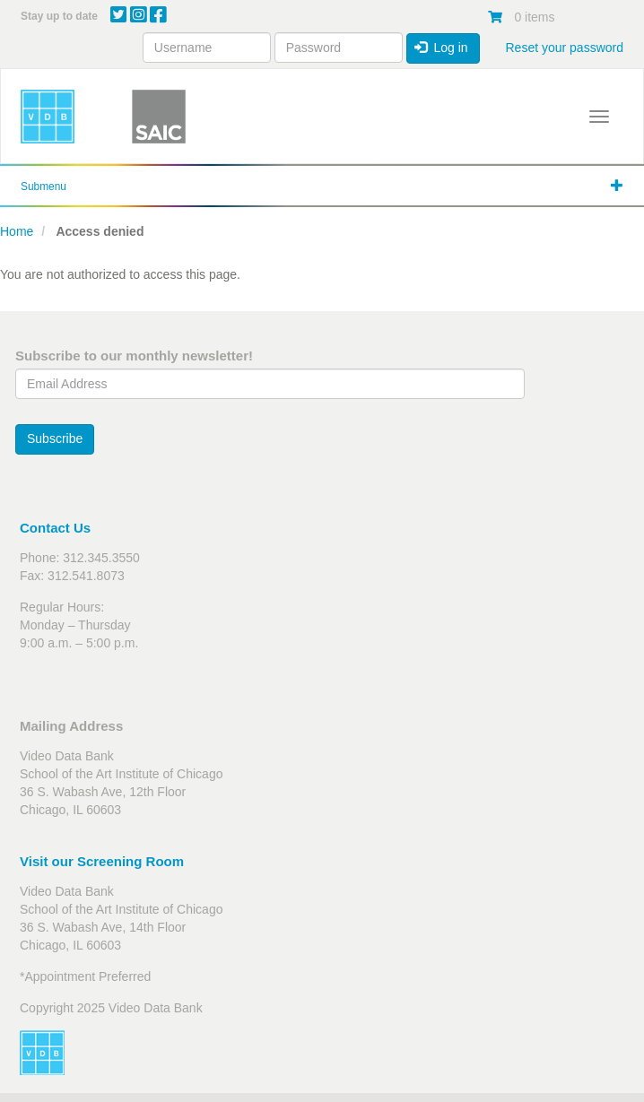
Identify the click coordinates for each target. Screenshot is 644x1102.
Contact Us (55, 527)
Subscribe (55, 438)
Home (16, 231)
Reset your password (564, 47)
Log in (441, 47)
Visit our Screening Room (102, 861)
